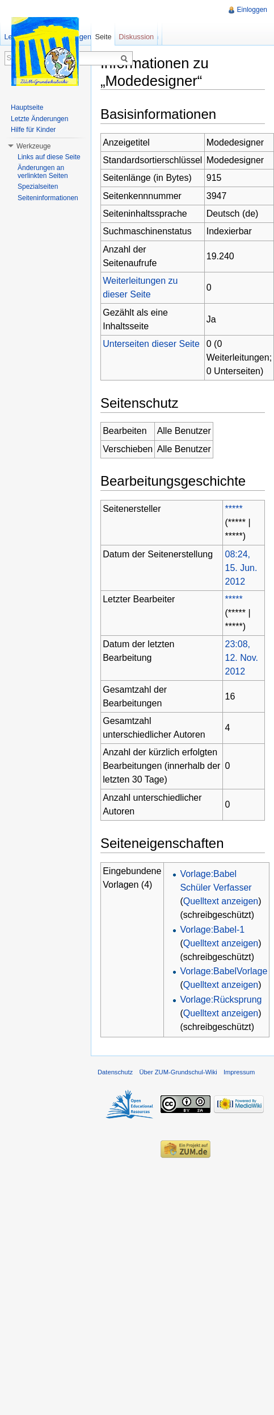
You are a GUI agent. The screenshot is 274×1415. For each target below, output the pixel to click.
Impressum (239, 1072)
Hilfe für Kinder (33, 130)
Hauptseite (27, 107)
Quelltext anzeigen (221, 901)
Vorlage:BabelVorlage (223, 971)
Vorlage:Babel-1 (212, 929)
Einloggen (252, 10)
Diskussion (136, 36)
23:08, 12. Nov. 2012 (241, 657)
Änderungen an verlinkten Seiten (43, 172)
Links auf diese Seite (49, 157)
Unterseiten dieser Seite (151, 344)
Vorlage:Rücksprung (221, 999)
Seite (103, 36)
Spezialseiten (38, 187)
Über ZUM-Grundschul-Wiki (178, 1072)
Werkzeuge (33, 146)
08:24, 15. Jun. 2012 (241, 567)
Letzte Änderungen (39, 119)
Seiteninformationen (48, 198)
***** (234, 509)
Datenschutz (115, 1072)
